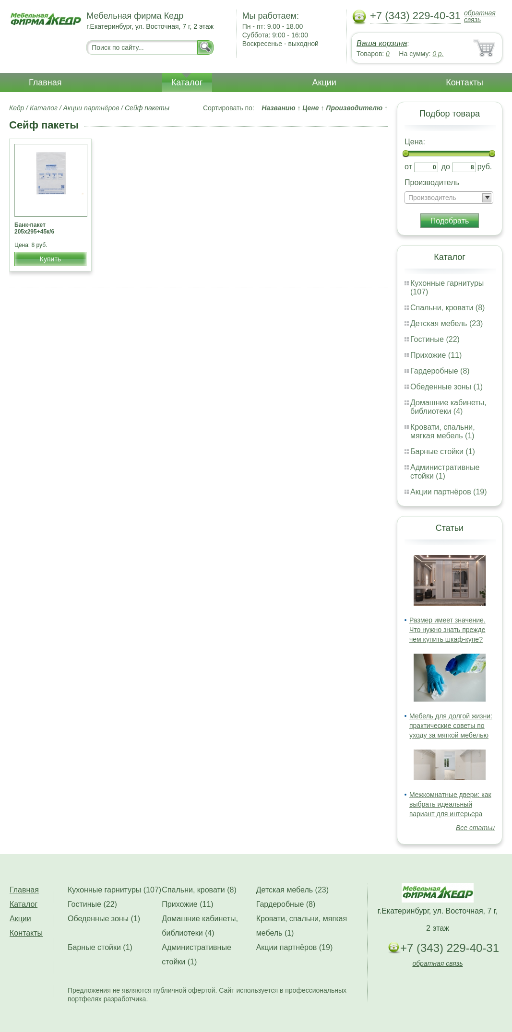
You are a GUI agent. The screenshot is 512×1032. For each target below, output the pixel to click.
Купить (50, 259)
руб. (484, 167)
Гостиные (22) (435, 339)
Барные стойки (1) (442, 451)
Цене (313, 108)
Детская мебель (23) (446, 323)
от (408, 167)
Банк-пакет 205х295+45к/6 (34, 228)
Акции (324, 82)
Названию (281, 108)
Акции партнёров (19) (448, 492)
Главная (45, 82)
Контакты (464, 82)
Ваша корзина (382, 43)
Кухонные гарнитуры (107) (114, 890)
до (445, 167)
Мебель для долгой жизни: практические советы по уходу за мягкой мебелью (450, 725)
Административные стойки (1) (445, 471)
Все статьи (475, 828)
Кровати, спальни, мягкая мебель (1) (442, 431)
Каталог (186, 82)
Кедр (16, 108)
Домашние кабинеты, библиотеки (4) (448, 407)
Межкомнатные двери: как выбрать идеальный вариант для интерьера (450, 804)
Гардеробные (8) (440, 371)
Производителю (357, 108)
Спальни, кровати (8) (447, 308)
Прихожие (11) (436, 355)
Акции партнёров (91, 108)
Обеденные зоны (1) (446, 387)
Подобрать (449, 221)
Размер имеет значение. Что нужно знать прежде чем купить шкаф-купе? (447, 629)
